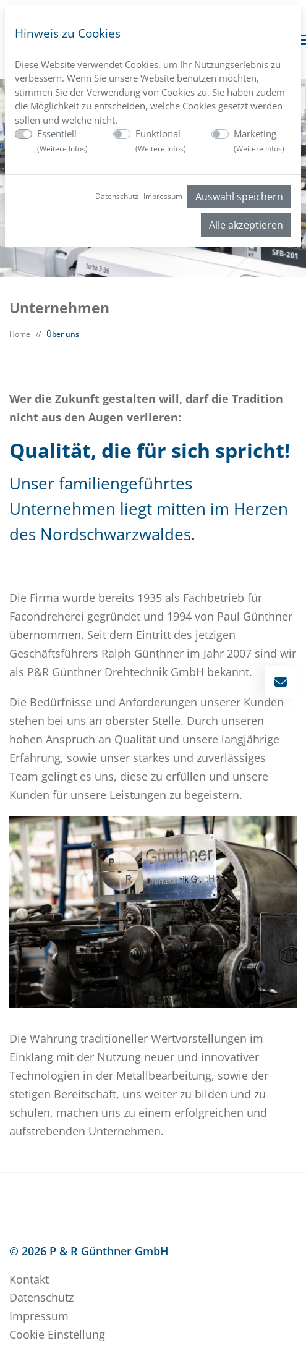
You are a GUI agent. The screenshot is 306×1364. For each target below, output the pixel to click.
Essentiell (62, 140)
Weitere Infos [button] (62, 148)
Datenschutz (116, 196)
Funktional (160, 140)
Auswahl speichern (239, 196)
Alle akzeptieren (246, 225)
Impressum (162, 196)
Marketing (259, 140)
